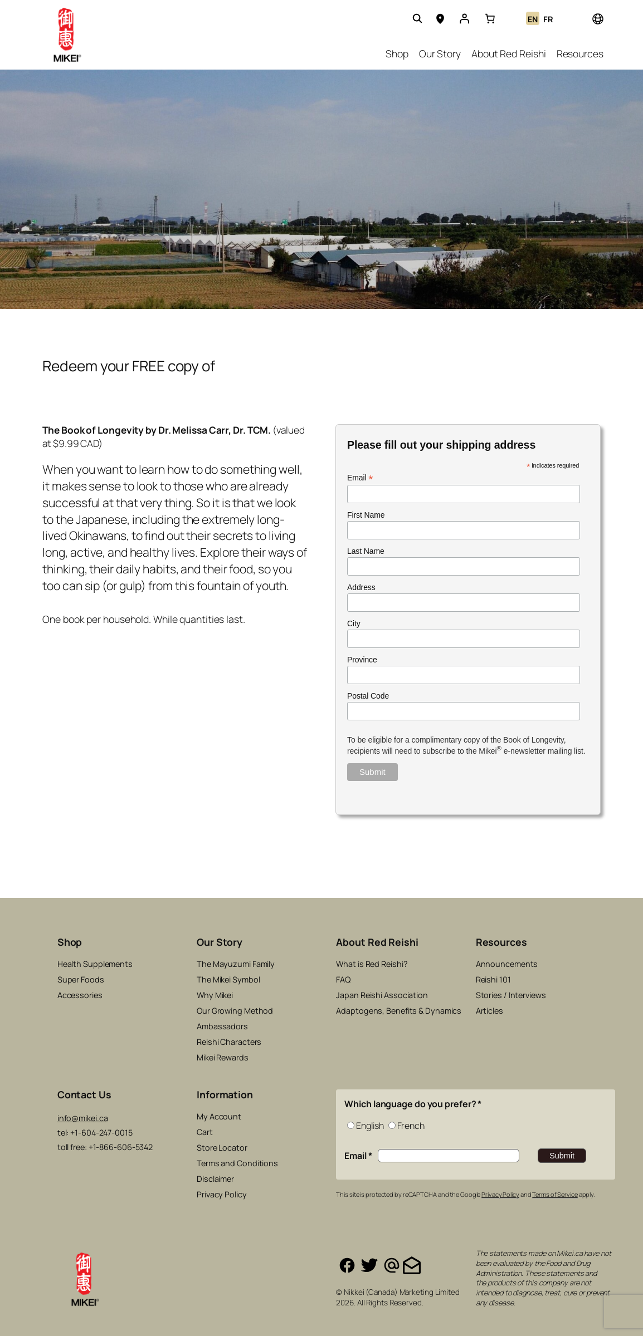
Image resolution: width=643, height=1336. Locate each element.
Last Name (365, 551)
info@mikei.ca (82, 1118)
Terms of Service (554, 1194)
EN (533, 19)
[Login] (464, 18)
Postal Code (368, 695)
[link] (490, 18)
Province (362, 659)
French (411, 1125)
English (369, 1125)
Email (360, 478)
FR (548, 19)
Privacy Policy (500, 1194)
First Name (365, 514)
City (354, 623)
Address (361, 587)
